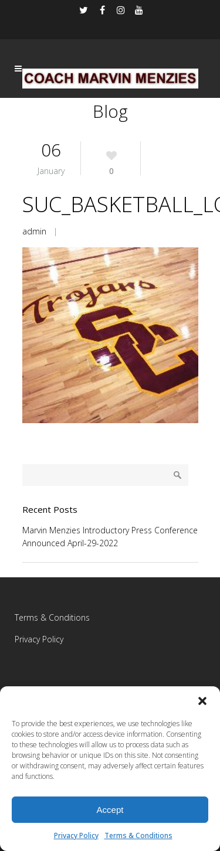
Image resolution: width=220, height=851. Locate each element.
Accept (110, 810)
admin (34, 231)
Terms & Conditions (138, 835)
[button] (202, 701)
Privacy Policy (76, 835)
